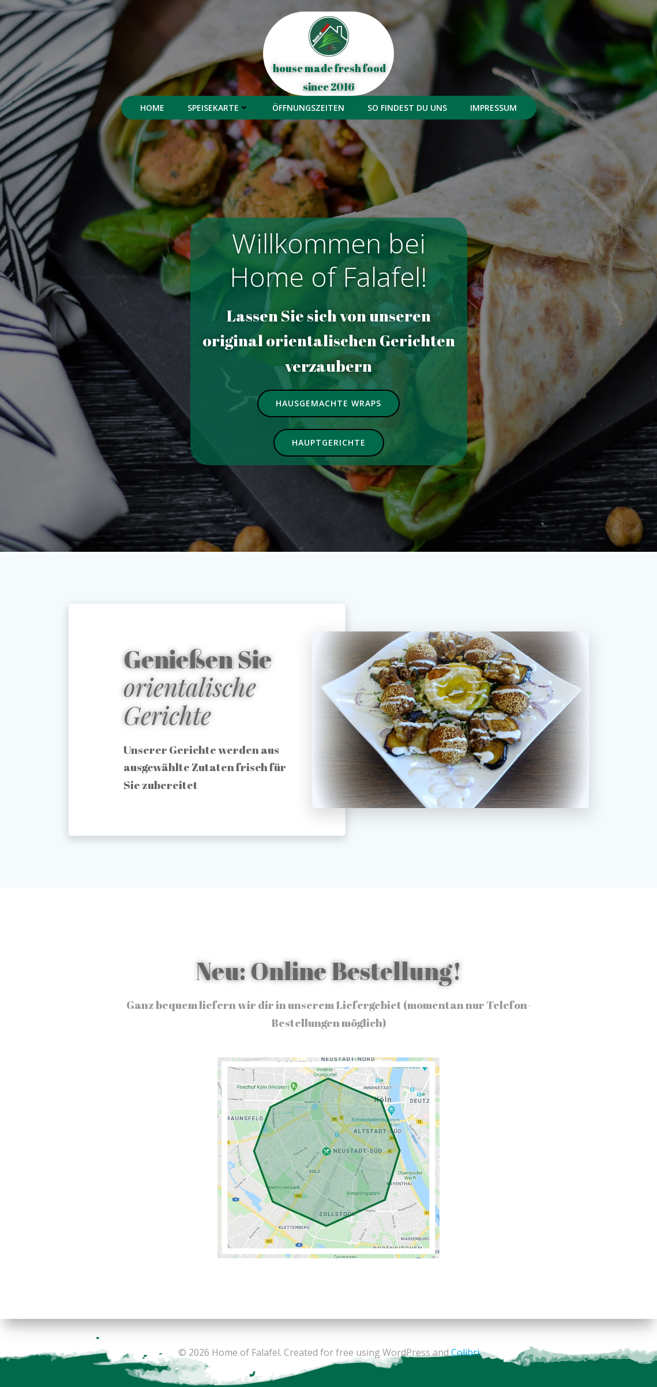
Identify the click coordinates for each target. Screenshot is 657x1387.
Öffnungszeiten (308, 107)
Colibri (465, 1352)
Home (152, 107)
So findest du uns (407, 107)
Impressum (493, 107)
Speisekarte (218, 107)
